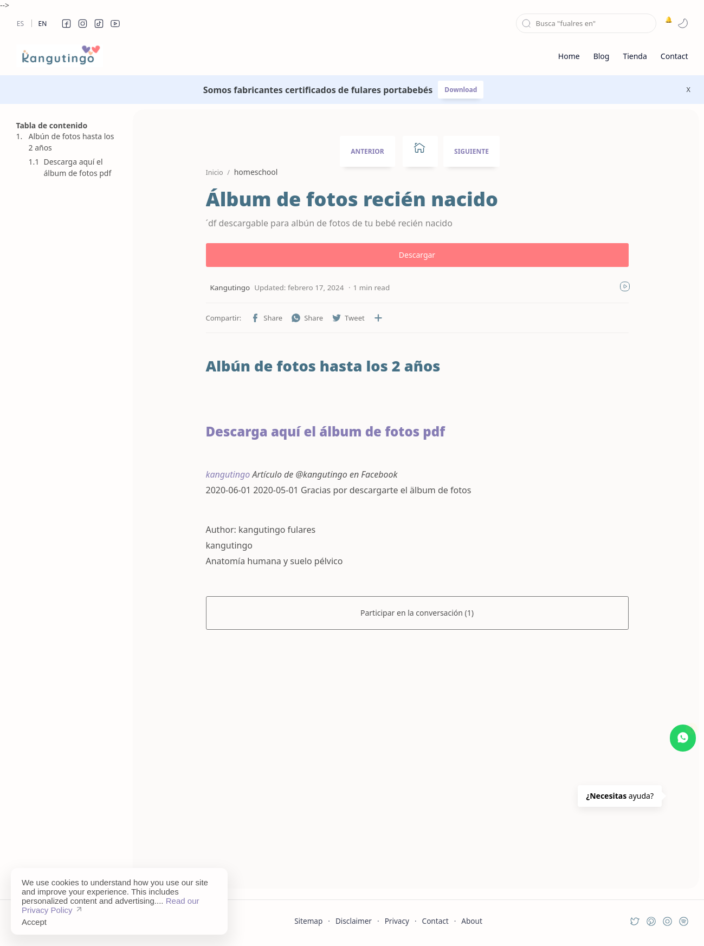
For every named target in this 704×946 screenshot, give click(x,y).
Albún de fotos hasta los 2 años (71, 142)
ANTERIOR (367, 151)
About (471, 921)
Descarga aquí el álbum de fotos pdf (78, 167)
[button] (67, 23)
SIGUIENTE (471, 151)
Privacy (397, 921)
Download (460, 89)
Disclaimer (353, 921)
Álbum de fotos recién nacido (352, 199)
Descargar (417, 255)
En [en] (42, 23)
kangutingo (228, 474)
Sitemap (308, 921)
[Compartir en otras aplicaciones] (378, 318)
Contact (435, 921)
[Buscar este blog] (586, 23)
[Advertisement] (67, 715)
